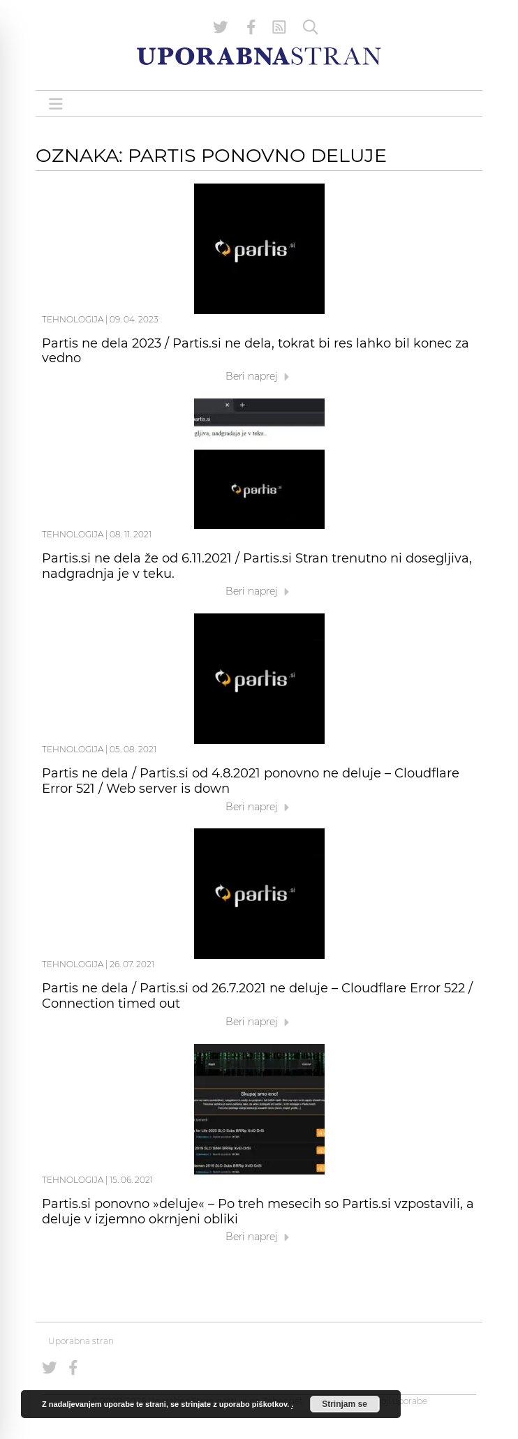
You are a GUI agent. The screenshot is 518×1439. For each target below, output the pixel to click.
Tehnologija (72, 319)
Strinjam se (344, 1404)
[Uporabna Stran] (259, 56)
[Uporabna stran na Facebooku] (251, 27)
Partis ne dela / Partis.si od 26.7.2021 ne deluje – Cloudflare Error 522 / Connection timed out (257, 996)
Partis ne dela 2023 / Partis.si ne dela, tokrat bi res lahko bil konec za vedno (255, 351)
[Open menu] (56, 103)
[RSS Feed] (279, 27)
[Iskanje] (310, 27)
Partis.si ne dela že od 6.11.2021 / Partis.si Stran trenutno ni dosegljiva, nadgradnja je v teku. (257, 566)
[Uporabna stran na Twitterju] (220, 27)
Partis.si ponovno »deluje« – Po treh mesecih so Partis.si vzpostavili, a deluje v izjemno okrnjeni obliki (258, 1211)
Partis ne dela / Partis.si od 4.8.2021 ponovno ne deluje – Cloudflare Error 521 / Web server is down (250, 781)
